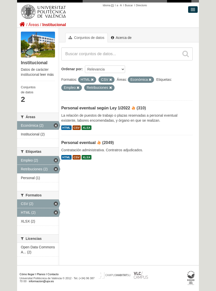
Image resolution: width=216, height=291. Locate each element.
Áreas (33, 25)
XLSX (86, 127)
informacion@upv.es (41, 281)
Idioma (109, 5)
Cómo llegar (27, 274)
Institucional (54, 25)
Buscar (129, 5)
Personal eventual (78, 142)
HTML (66, 127)
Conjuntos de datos (86, 38)
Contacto (53, 274)
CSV (77, 127)
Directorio (141, 5)
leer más (47, 74)
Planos (41, 274)
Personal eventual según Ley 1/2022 (95, 108)
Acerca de (121, 38)
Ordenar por (71, 69)
